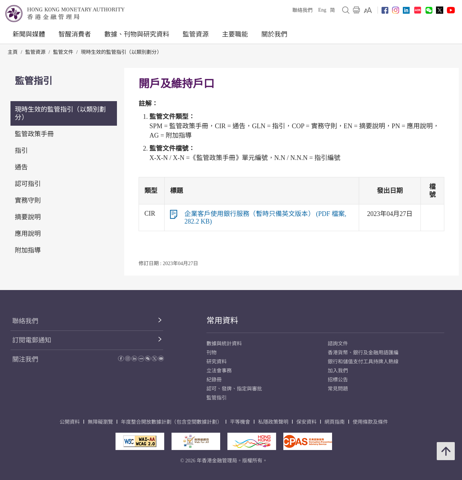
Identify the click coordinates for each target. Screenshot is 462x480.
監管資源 (196, 34)
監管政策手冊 (34, 134)
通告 (21, 167)
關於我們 (274, 34)
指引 (21, 150)
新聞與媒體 (29, 34)
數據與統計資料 (224, 343)
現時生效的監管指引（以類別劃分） (121, 52)
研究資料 (216, 361)
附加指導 (28, 250)
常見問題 (338, 389)
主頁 (13, 52)
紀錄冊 (214, 379)
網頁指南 (334, 422)
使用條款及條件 (370, 422)
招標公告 (338, 379)
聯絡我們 (302, 10)
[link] (368, 10)
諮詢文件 (338, 343)
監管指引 (216, 398)
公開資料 (70, 422)
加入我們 (338, 370)
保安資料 (306, 422)
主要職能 (235, 34)
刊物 (211, 352)
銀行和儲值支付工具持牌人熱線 (363, 361)
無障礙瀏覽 (100, 422)
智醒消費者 (74, 34)
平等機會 (240, 422)
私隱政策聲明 (273, 422)
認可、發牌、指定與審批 (234, 389)
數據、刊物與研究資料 (136, 34)
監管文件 (63, 52)
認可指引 (28, 183)
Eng (322, 10)
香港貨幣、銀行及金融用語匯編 (363, 352)
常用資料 (222, 320)
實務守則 (28, 200)
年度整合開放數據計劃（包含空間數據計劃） (171, 422)
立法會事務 (219, 370)
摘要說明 (28, 217)
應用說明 (28, 233)
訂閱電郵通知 (31, 340)
